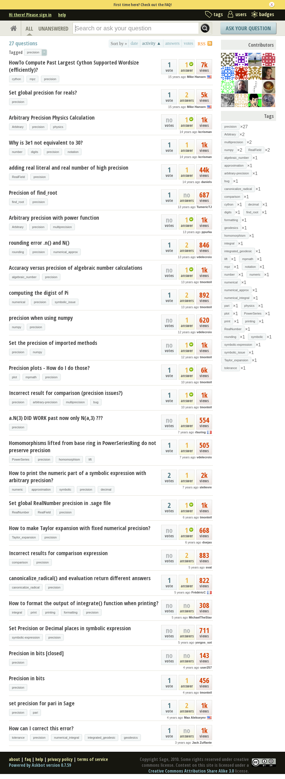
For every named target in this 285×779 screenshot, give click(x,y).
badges (266, 14)
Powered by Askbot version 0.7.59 (40, 765)
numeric (17, 489)
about (14, 759)
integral (17, 612)
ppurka (207, 232)
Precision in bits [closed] (36, 653)
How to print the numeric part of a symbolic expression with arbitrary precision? (77, 476)
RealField (18, 177)
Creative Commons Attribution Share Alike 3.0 (191, 771)
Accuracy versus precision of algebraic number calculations (75, 267)
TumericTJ (204, 207)
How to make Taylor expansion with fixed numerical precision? (79, 528)
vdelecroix (204, 257)
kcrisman (205, 131)
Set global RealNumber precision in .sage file (60, 503)
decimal (106, 489)
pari (35, 712)
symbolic (65, 489)
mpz (32, 79)
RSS (201, 43)
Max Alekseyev (195, 717)
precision (50, 79)
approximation (41, 489)
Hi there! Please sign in (30, 15)
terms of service (92, 759)
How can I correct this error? (41, 728)
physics (58, 126)
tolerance (18, 737)
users (241, 14)
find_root (18, 202)
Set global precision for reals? (43, 92)
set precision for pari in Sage (42, 703)
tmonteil (206, 282)
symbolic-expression (26, 637)
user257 (206, 667)
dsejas (207, 542)
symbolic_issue (65, 302)
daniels (206, 182)
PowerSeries (20, 459)
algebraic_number (24, 277)
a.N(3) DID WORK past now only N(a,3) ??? (56, 418)
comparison (20, 562)
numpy (16, 327)
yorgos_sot (203, 642)
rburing (200, 432)
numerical (18, 302)
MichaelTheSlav (200, 617)
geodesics (131, 737)
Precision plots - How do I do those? (49, 368)
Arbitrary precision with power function (54, 217)
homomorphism (69, 459)
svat (209, 567)
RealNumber (20, 512)
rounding (18, 252)
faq (27, 759)
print (33, 612)
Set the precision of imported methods (53, 343)
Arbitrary (18, 126)
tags (218, 14)
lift (90, 459)
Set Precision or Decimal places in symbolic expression (70, 628)
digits (34, 152)
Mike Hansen (196, 76)
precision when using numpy (41, 318)
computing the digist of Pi (38, 292)
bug (95, 402)
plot (14, 377)
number (17, 152)
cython (16, 79)
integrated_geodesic (101, 737)
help (62, 15)
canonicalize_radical (26, 587)
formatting (71, 612)
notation (73, 152)
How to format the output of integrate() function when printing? (83, 603)
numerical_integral (66, 737)
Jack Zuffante (202, 742)
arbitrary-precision (45, 402)
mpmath (31, 377)
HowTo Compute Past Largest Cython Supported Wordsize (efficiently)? (74, 66)
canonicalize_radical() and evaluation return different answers (80, 578)
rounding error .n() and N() (39, 242)
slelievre (206, 487)
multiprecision (62, 227)
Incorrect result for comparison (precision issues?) (65, 393)
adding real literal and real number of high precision (68, 167)
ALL (29, 28)
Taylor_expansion (24, 537)
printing (50, 612)
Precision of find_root (33, 192)
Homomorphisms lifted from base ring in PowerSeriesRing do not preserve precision (82, 446)
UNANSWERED (53, 28)
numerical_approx (65, 252)
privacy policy (60, 759)
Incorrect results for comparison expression (58, 553)
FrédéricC (198, 592)
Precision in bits (27, 678)
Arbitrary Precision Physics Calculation (52, 117)
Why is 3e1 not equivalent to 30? (46, 142)
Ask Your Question (248, 28)
